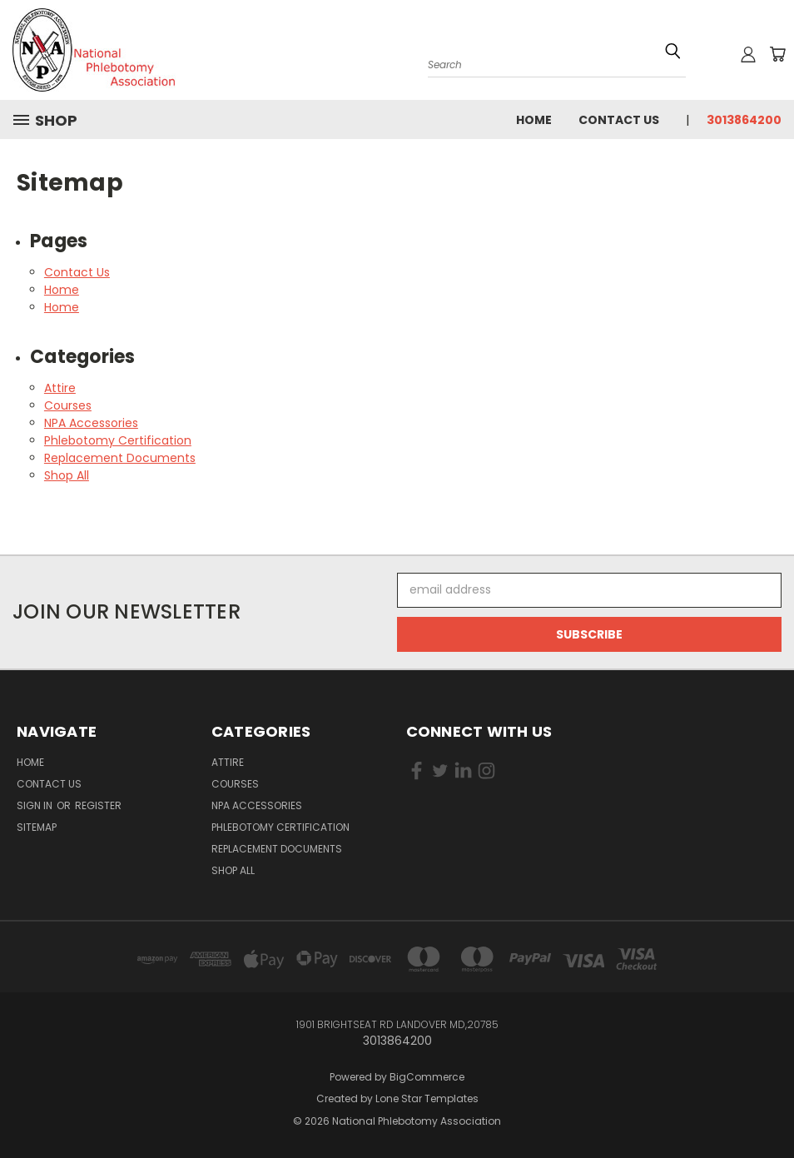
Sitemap (37, 827)
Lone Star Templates (427, 1098)
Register (98, 805)
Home (534, 120)
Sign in (36, 805)
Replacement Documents (120, 458)
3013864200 (744, 120)
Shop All (66, 475)
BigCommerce (427, 1077)
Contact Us (618, 120)
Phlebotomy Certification (117, 440)
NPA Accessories (91, 423)
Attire (60, 388)
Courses (68, 405)
